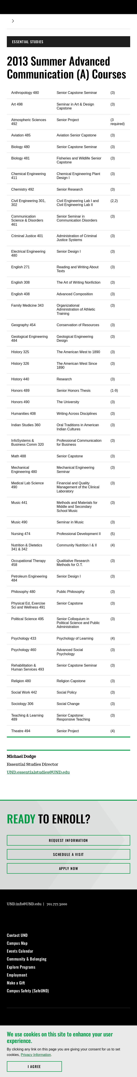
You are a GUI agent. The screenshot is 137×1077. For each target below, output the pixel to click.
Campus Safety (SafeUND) (28, 990)
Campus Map (17, 943)
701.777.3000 (57, 904)
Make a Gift (16, 983)
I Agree (45, 1066)
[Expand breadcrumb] (13, 21)
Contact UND (17, 935)
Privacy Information (36, 1055)
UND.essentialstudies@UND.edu (38, 773)
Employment (17, 975)
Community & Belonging (27, 959)
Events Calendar (20, 951)
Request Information (68, 840)
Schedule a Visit (68, 854)
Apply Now (68, 868)
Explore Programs (21, 967)
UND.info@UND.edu (24, 904)
